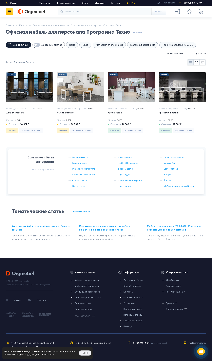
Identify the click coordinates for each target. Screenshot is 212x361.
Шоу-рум (128, 326)
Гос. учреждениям (175, 292)
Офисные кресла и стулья (88, 297)
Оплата (85, 3)
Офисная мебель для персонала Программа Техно (96, 25)
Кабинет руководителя (87, 280)
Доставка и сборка (133, 280)
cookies (24, 351)
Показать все (81, 211)
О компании (44, 3)
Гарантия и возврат (133, 320)
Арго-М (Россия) (15, 112)
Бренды (171, 303)
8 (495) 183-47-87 (141, 343)
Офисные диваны (83, 309)
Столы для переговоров (87, 292)
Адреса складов (176, 309)
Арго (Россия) (115, 112)
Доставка (99, 3)
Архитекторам (173, 286)
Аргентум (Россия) (169, 112)
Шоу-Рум (131, 3)
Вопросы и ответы (132, 315)
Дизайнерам (172, 280)
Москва (14, 3)
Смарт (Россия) (65, 112)
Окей (85, 353)
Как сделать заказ (66, 3)
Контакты (115, 3)
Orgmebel (20, 273)
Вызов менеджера (132, 297)
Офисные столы (83, 303)
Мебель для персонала (87, 286)
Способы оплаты (132, 286)
